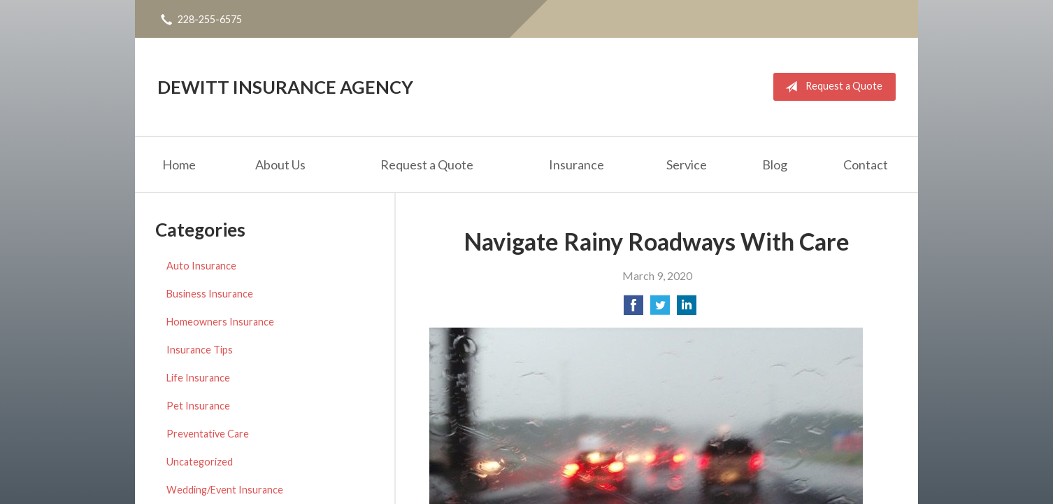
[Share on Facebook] (633, 309)
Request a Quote (831, 86)
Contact (865, 164)
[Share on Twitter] (660, 309)
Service (686, 164)
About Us (280, 164)
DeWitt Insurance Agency (285, 86)
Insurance (576, 164)
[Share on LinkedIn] (686, 309)
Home (179, 164)
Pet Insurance (198, 406)
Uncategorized (199, 462)
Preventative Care (207, 434)
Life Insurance (198, 378)
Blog (774, 164)
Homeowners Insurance (220, 322)
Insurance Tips (199, 350)
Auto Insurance (201, 266)
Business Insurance (209, 294)
